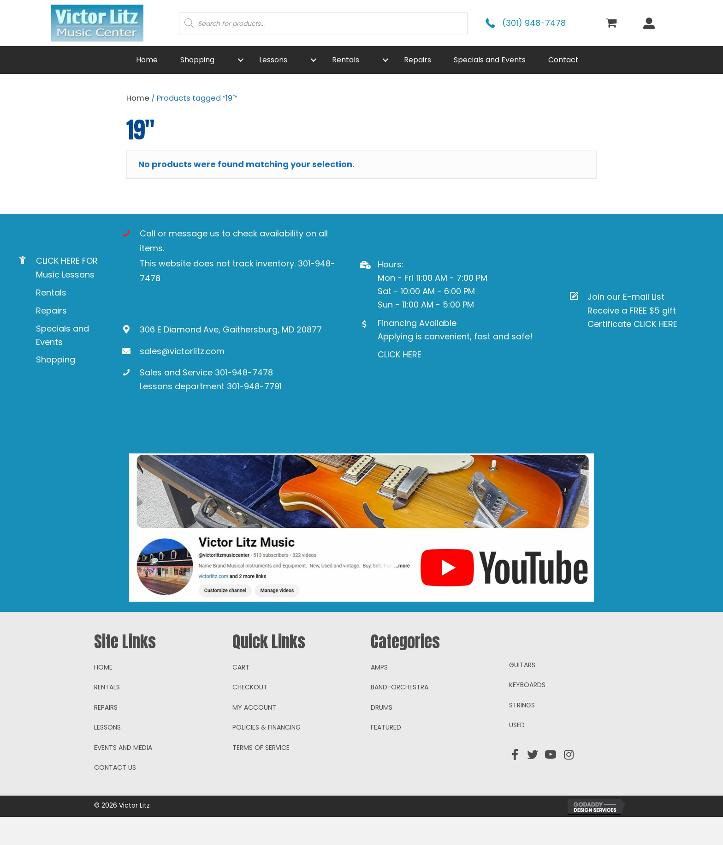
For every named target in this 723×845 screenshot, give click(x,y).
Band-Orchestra (399, 715)
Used (517, 753)
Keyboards (527, 713)
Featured (386, 755)
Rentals (51, 292)
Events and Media (123, 775)
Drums (381, 735)
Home (137, 98)
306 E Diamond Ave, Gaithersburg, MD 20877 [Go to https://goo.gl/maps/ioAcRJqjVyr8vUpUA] (231, 329)
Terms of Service (261, 775)
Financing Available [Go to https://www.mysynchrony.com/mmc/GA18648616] (417, 323)
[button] (241, 60)
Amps (379, 695)
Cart (240, 695)
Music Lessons (65, 274)
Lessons (107, 755)
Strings (522, 733)
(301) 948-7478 (534, 23)
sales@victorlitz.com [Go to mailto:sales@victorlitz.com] (182, 351)
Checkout (249, 715)
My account (254, 735)
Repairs (51, 310)
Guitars (522, 693)
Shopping (55, 359)
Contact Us (115, 795)
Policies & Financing (266, 755)
